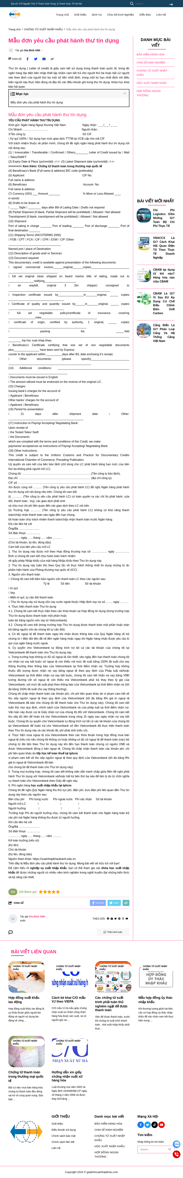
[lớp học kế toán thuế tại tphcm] (57, 753)
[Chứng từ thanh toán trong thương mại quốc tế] (26, 1051)
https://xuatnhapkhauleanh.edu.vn (54, 858)
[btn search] (171, 4)
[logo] (14, 19)
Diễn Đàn (145, 14)
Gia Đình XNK (32, 50)
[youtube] (127, 918)
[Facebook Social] (140, 1125)
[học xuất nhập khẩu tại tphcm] (51, 785)
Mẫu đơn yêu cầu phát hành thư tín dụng (37, 102)
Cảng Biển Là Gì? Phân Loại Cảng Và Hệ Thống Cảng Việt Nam (164, 332)
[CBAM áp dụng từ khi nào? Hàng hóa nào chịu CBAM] (144, 274)
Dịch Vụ (97, 14)
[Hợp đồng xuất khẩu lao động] (26, 977)
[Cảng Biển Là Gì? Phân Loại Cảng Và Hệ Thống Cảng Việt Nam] (144, 330)
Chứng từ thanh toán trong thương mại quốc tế (70, 166)
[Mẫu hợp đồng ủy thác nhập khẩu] (157, 977)
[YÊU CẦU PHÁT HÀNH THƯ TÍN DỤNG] (34, 120)
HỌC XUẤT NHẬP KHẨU (152, 82)
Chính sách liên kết (63, 1141)
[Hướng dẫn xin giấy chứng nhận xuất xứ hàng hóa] (70, 1051)
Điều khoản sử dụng (64, 1129)
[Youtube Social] (161, 1125)
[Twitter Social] (147, 1125)
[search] (150, 3)
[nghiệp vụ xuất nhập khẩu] (48, 868)
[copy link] (52, 59)
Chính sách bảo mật (64, 1135)
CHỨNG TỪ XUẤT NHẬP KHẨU (152, 72)
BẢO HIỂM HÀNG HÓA (151, 54)
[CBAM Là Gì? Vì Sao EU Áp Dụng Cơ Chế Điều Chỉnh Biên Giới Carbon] (144, 298)
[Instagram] (123, 918)
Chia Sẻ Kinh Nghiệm (120, 14)
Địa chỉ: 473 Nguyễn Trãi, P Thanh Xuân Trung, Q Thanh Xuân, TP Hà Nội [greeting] (46, 4)
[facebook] (108, 918)
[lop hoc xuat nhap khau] (36, 340)
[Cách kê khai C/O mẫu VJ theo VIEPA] (70, 977)
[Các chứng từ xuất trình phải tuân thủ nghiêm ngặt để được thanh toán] (113, 977)
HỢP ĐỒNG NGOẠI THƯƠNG (149, 93)
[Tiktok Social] (154, 1125)
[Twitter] (115, 918)
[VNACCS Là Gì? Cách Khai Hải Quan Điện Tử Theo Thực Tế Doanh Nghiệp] (144, 243)
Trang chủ (62, 14)
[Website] (112, 918)
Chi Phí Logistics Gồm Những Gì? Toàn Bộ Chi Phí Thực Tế (164, 217)
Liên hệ (161, 14)
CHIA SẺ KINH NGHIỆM (151, 62)
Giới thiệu (80, 14)
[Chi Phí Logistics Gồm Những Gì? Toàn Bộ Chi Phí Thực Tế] (144, 215)
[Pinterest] (119, 918)
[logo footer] (27, 1132)
